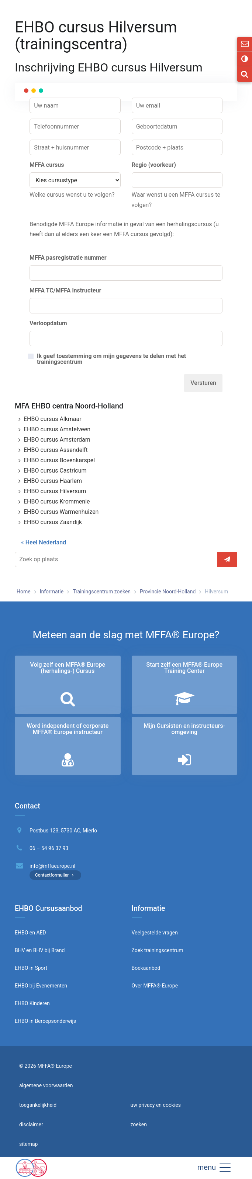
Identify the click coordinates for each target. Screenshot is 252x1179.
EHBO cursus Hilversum (55, 491)
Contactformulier (55, 875)
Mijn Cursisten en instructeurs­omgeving (184, 729)
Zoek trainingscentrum (157, 950)
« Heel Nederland (43, 542)
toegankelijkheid (37, 1105)
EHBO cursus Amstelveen (57, 429)
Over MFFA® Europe (155, 986)
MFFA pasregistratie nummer (68, 257)
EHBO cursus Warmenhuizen (61, 511)
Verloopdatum (48, 323)
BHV (20, 950)
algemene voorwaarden (46, 1085)
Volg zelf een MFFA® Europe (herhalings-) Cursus (67, 668)
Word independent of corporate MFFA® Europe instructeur (67, 729)
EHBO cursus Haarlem (53, 480)
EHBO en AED (30, 933)
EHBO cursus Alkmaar (53, 418)
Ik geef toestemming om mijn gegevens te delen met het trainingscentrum (111, 359)
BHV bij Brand (48, 950)
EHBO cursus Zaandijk (53, 522)
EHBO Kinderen (32, 1003)
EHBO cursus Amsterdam (57, 439)
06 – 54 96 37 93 (49, 848)
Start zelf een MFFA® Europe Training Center (184, 668)
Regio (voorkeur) (154, 164)
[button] (225, 1167)
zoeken (139, 1124)
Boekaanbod (146, 968)
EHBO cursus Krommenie (57, 501)
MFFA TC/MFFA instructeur (65, 290)
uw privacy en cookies (156, 1105)
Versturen (203, 382)
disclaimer (31, 1124)
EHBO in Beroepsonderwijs (45, 1021)
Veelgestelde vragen (155, 933)
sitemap (28, 1144)
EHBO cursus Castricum (55, 470)
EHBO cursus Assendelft (56, 449)
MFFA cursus (47, 164)
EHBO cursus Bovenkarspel (59, 460)
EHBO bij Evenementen (41, 986)
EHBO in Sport (31, 968)
